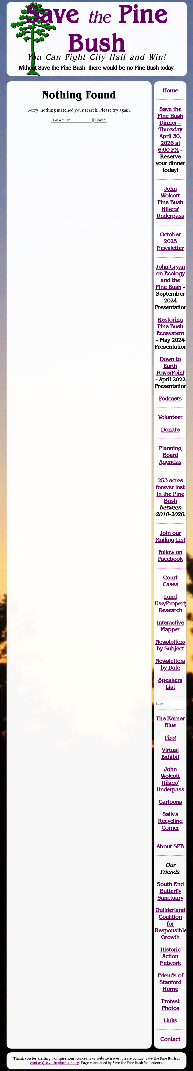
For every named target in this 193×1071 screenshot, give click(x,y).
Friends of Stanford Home (170, 982)
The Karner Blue (170, 722)
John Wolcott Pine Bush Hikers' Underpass (170, 202)
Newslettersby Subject (170, 645)
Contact (170, 1039)
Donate (170, 429)
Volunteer (170, 417)
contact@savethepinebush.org (54, 1063)
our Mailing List (170, 536)
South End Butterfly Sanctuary (170, 891)
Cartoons (170, 801)
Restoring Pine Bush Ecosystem (170, 326)
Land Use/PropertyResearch (171, 603)
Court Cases (170, 581)
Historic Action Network (170, 956)
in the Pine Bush (171, 494)
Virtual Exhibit (170, 753)
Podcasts (170, 398)
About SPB (170, 846)
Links (170, 1020)
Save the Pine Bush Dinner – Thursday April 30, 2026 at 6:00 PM (170, 129)
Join (165, 533)
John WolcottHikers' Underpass (170, 779)
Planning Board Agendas (170, 455)
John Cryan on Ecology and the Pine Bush (170, 276)
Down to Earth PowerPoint (170, 366)
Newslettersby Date (170, 664)
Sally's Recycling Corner (170, 821)
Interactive (170, 622)
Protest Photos (170, 1004)
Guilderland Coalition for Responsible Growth (171, 924)
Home (170, 90)
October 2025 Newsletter (170, 241)
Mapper (170, 629)
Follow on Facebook (170, 555)
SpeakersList (170, 683)
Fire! (170, 737)
